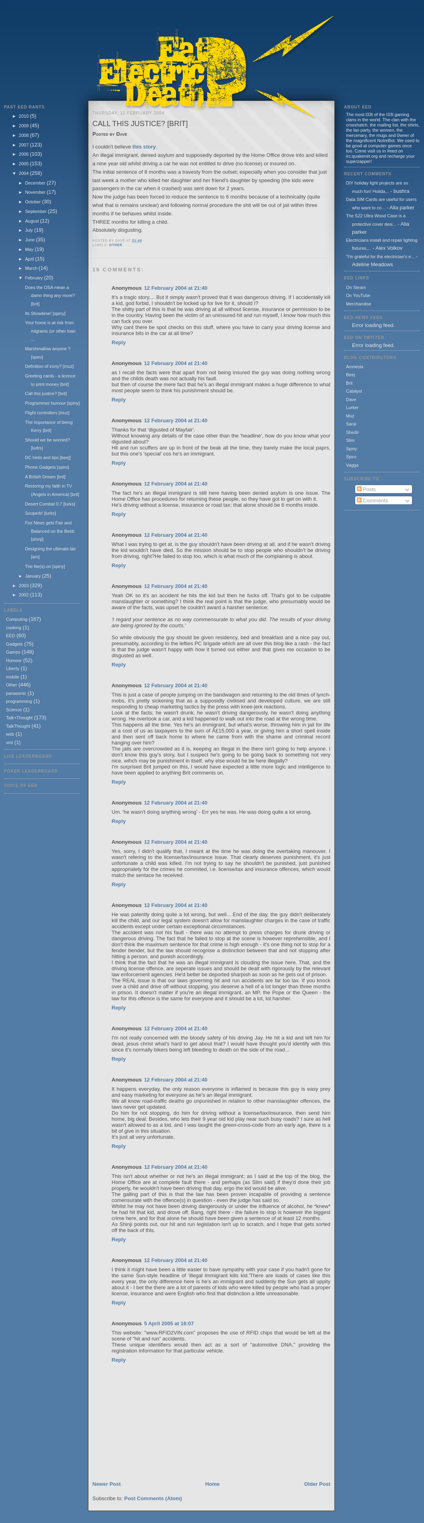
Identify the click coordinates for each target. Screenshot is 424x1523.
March (32, 268)
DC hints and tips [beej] (47, 457)
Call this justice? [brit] (45, 393)
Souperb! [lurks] (40, 513)
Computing (16, 619)
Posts (366, 489)
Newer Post (106, 1484)
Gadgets (14, 644)
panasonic (16, 693)
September (36, 211)
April (30, 259)
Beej (350, 374)
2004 (24, 173)
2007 (24, 144)
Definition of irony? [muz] (49, 366)
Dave (351, 399)
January (33, 576)
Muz (350, 415)
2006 (24, 154)
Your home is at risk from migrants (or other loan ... (50, 330)
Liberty (12, 668)
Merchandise (358, 303)
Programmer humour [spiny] (52, 403)
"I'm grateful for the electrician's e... (380, 256)
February (34, 277)
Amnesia (354, 366)
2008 (24, 135)
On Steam (356, 287)
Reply (119, 342)
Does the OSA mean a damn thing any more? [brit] (50, 295)
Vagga (352, 465)
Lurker (352, 407)
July (29, 230)
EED (10, 635)
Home (212, 1484)
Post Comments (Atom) (153, 1498)
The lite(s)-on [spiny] (45, 566)
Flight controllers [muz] (47, 412)
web (10, 734)
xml (9, 742)
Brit (349, 383)
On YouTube (358, 295)
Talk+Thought (19, 717)
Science (14, 709)
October (33, 201)
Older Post (317, 1484)
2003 (24, 585)
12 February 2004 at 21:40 (175, 288)
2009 (24, 125)
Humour (14, 660)
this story (144, 147)
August (32, 221)
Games (13, 652)
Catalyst (354, 391)
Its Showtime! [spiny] (45, 313)
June (30, 239)
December (36, 183)
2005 (24, 163)
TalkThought (18, 726)
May (30, 249)
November (36, 192)
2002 (24, 594)
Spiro (351, 456)
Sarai (351, 423)
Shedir (352, 432)
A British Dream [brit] (45, 476)
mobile (12, 676)
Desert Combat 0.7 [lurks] (50, 504)
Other (11, 684)
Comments (372, 501)
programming (19, 701)
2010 (24, 116)
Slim (350, 440)
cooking (13, 627)
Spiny (351, 448)
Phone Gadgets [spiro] (47, 467)
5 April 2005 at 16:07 (169, 1323)
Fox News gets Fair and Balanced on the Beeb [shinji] (49, 531)
